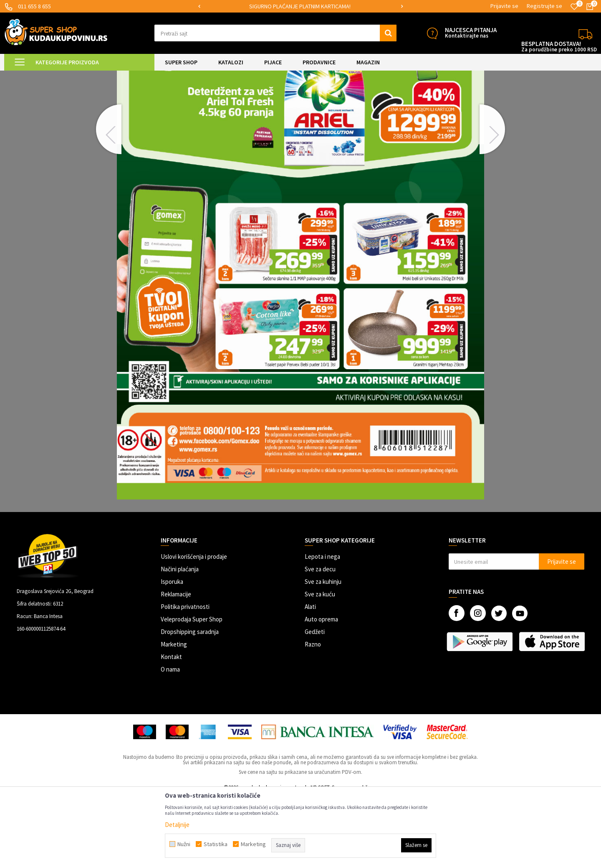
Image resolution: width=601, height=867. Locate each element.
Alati (310, 677)
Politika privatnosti (185, 677)
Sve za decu (320, 639)
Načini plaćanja (180, 639)
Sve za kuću (320, 665)
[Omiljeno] (574, 6)
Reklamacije (176, 665)
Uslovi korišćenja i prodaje (194, 627)
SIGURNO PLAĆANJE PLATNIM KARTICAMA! (300, 6)
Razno (313, 715)
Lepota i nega (322, 627)
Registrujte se (544, 6)
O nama (170, 740)
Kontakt (171, 727)
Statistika (215, 844)
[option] (300, 6)
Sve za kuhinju (323, 652)
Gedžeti (315, 702)
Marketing (174, 715)
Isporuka (172, 652)
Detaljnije (177, 825)
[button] (275, 33)
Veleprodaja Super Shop (191, 690)
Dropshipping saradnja (190, 702)
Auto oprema (321, 690)
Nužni (183, 844)
